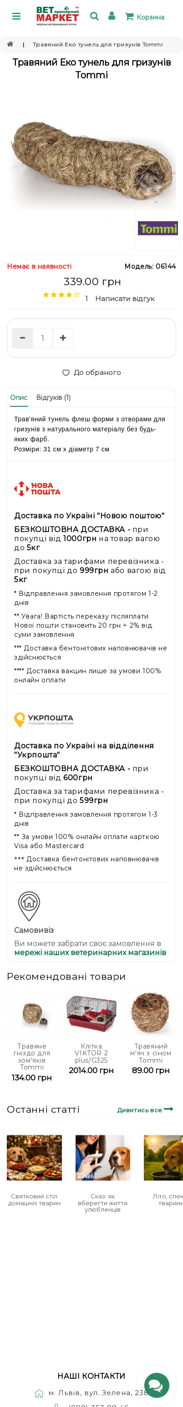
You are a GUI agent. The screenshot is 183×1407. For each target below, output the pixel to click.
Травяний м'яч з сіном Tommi (150, 1053)
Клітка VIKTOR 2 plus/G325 (91, 1053)
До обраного (91, 372)
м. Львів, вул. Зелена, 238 (92, 1392)
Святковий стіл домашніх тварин (34, 1199)
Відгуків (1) (53, 398)
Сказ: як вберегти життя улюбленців (102, 1202)
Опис (18, 398)
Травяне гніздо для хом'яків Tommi (32, 1056)
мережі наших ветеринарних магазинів (90, 952)
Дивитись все (146, 1109)
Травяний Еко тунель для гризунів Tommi (98, 44)
